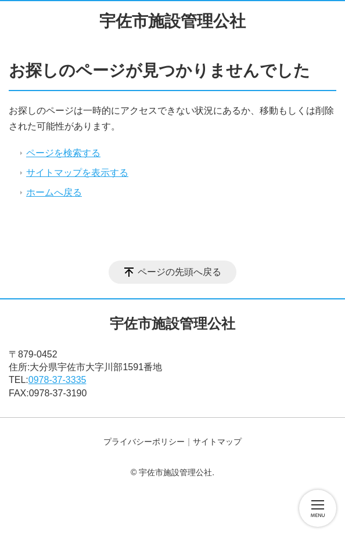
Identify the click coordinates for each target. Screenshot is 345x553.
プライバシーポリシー (144, 441)
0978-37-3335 (57, 380)
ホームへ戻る (54, 192)
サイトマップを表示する (77, 173)
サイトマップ (217, 441)
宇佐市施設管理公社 (172, 21)
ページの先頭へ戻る (179, 272)
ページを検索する (63, 153)
